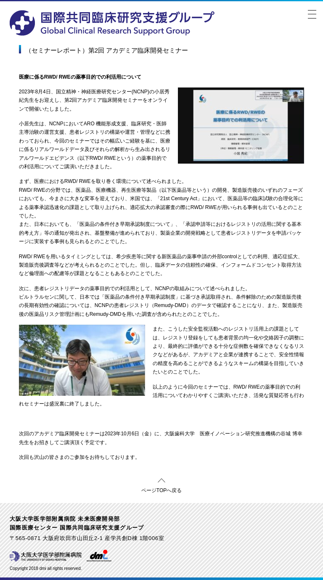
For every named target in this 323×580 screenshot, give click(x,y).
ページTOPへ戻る (161, 488)
